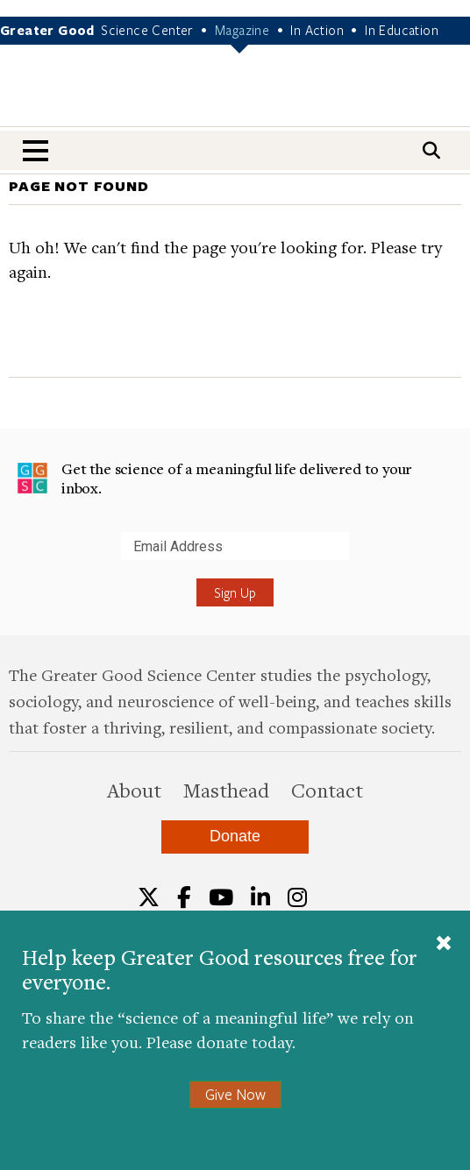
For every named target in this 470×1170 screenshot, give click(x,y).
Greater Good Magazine (235, 97)
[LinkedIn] (260, 897)
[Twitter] (149, 897)
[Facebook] (184, 897)
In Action (317, 30)
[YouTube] (221, 897)
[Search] (431, 150)
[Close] (443, 944)
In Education (401, 30)
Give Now (235, 1094)
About (134, 789)
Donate (235, 836)
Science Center (147, 30)
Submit (17, 559)
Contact (327, 789)
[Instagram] (297, 897)
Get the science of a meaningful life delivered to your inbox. (214, 478)
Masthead (226, 789)
